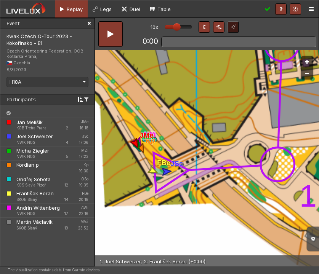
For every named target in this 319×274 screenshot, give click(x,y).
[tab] (71, 9)
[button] (204, 27)
